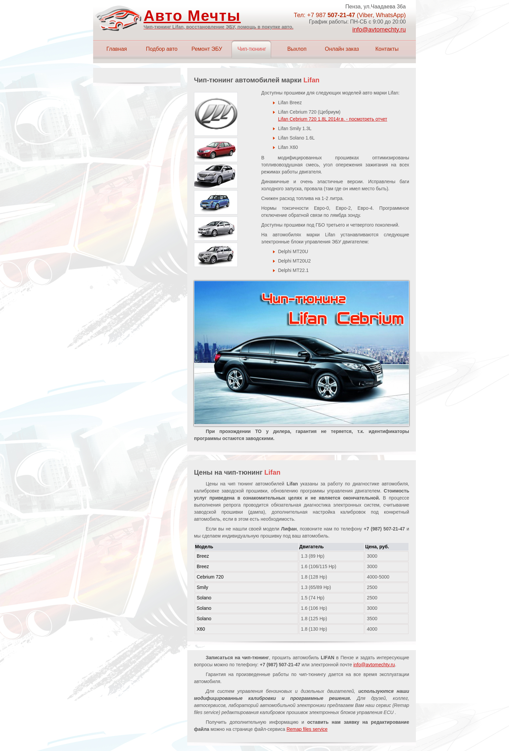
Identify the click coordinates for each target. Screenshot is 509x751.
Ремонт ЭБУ (206, 49)
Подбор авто (162, 49)
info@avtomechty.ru (379, 29)
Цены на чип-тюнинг (237, 472)
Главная (117, 49)
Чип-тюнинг (251, 49)
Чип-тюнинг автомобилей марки (256, 80)
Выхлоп (296, 49)
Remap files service (306, 729)
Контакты (386, 49)
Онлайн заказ (342, 49)
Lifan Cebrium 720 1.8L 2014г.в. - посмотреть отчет (332, 119)
